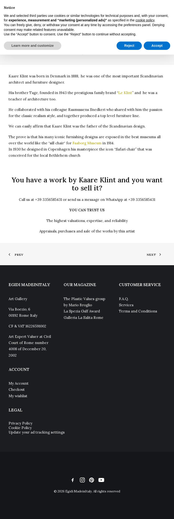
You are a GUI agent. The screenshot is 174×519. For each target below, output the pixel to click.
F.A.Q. (124, 299)
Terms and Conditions (138, 311)
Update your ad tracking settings (37, 432)
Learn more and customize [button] (32, 45)
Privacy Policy (20, 423)
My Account (19, 383)
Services (126, 305)
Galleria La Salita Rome (83, 317)
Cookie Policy (20, 427)
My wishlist (18, 396)
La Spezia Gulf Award (82, 311)
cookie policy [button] (144, 20)
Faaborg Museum (87, 143)
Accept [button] (157, 45)
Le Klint (125, 92)
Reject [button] (129, 45)
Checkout (17, 389)
